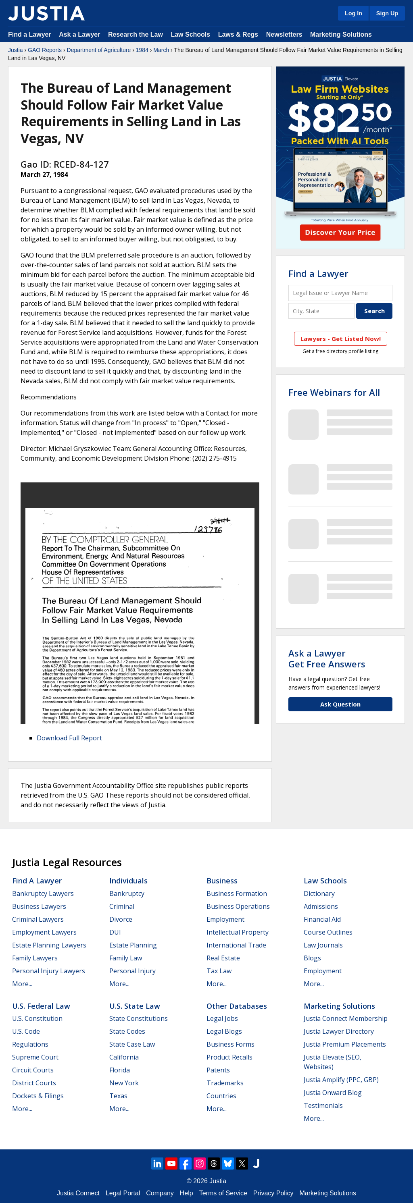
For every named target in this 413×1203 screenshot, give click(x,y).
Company (159, 1193)
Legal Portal (123, 1193)
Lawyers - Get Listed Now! (340, 339)
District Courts (34, 1082)
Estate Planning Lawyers (49, 945)
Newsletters (284, 34)
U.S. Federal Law (41, 1006)
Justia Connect (78, 1193)
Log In (353, 13)
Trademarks (225, 1082)
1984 (142, 50)
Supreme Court (35, 1057)
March (161, 50)
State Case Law (132, 1044)
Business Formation (236, 893)
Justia (15, 50)
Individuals (128, 880)
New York (124, 1082)
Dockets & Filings (38, 1095)
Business (222, 880)
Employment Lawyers (44, 932)
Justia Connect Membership (346, 1018)
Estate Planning (133, 945)
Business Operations (238, 906)
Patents (218, 1070)
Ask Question (340, 704)
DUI (115, 932)
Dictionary (319, 893)
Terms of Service (223, 1193)
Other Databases (236, 1006)
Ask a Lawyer (80, 34)
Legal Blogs (224, 1031)
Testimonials (323, 1105)
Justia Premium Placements (345, 1044)
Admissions (321, 906)
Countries (221, 1095)
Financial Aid (322, 919)
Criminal (121, 906)
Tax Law (219, 970)
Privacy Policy (273, 1193)
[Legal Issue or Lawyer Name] (340, 293)
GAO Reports (45, 50)
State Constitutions (138, 1018)
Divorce (120, 919)
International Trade (236, 945)
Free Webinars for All (334, 392)
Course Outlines (328, 932)
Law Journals (323, 945)
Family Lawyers (35, 958)
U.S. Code (26, 1031)
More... (22, 983)
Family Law (125, 958)
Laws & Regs (238, 34)
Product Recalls (229, 1057)
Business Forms (230, 1044)
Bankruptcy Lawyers (43, 893)
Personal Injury (132, 970)
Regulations (30, 1044)
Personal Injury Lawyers (48, 970)
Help (186, 1193)
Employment (225, 919)
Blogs (312, 958)
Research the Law (135, 34)
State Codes (127, 1031)
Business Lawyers (39, 906)
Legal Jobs (222, 1018)
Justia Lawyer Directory (339, 1031)
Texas (118, 1095)
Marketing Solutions (341, 34)
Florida (119, 1070)
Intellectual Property (237, 932)
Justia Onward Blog (333, 1092)
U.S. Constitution (37, 1018)
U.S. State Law (134, 1006)
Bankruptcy (126, 893)
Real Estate (223, 958)
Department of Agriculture (99, 50)
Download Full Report (69, 737)
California (124, 1057)
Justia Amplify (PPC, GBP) (341, 1079)
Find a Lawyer (29, 34)
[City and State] (321, 311)
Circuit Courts (33, 1070)
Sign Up (387, 13)
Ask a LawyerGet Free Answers (326, 658)
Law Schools (190, 34)
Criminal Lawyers (38, 919)
